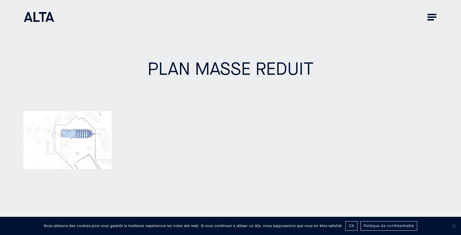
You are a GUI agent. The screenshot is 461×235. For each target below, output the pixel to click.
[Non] (454, 226)
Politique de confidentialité (389, 226)
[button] (432, 17)
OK (351, 226)
